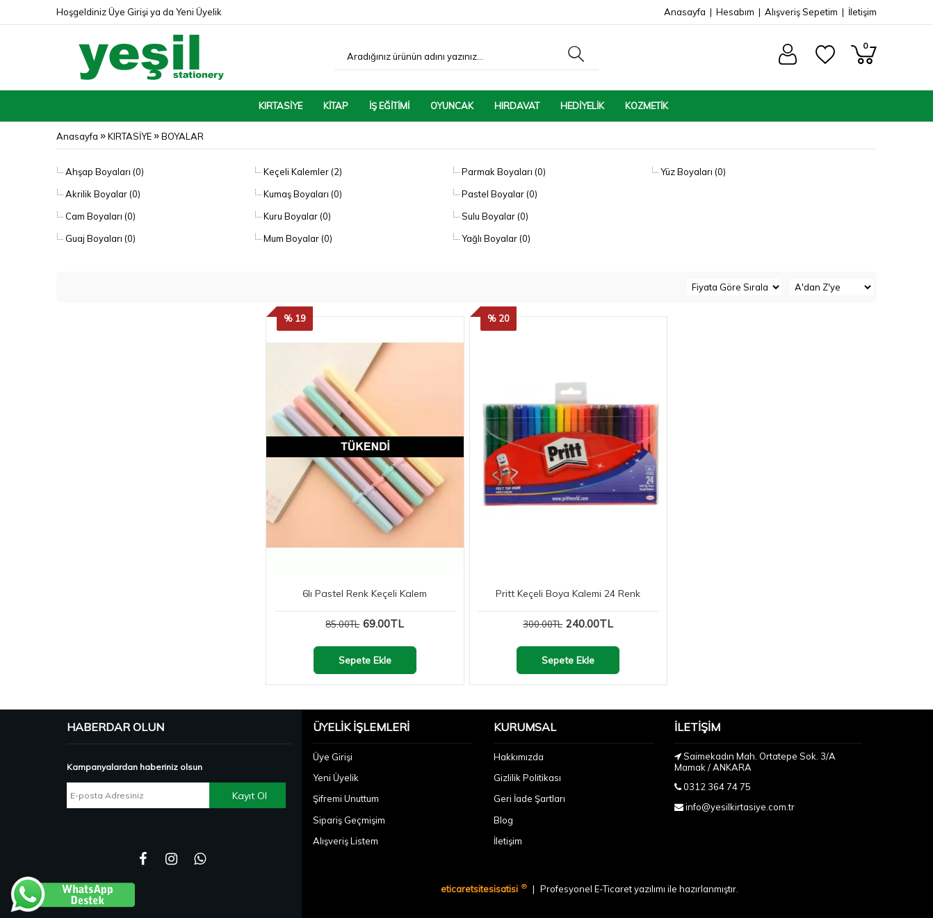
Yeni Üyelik (199, 11)
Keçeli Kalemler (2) (301, 171)
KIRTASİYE (280, 105)
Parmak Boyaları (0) (503, 171)
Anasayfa (685, 11)
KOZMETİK (646, 105)
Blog (503, 820)
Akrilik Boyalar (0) (101, 193)
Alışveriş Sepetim (801, 11)
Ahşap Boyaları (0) (103, 171)
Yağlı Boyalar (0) (495, 238)
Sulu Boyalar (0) (494, 216)
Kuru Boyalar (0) (296, 216)
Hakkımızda (519, 756)
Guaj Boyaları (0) (99, 238)
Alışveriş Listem (345, 840)
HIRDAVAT (516, 105)
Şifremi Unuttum (346, 798)
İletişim (862, 11)
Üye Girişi (128, 11)
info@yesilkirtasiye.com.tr (740, 806)
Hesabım (735, 11)
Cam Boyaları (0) (99, 216)
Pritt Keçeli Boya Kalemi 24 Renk (568, 593)
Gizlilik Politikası (527, 777)
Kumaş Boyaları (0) (301, 193)
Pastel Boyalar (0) (498, 193)
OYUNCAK (451, 105)
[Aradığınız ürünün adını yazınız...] (448, 56)
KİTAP (335, 105)
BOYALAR (182, 136)
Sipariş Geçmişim (349, 820)
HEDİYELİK (582, 105)
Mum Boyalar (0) (296, 238)
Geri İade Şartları (529, 798)
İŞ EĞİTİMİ (389, 105)
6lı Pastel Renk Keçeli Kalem (364, 593)
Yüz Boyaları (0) (692, 171)
